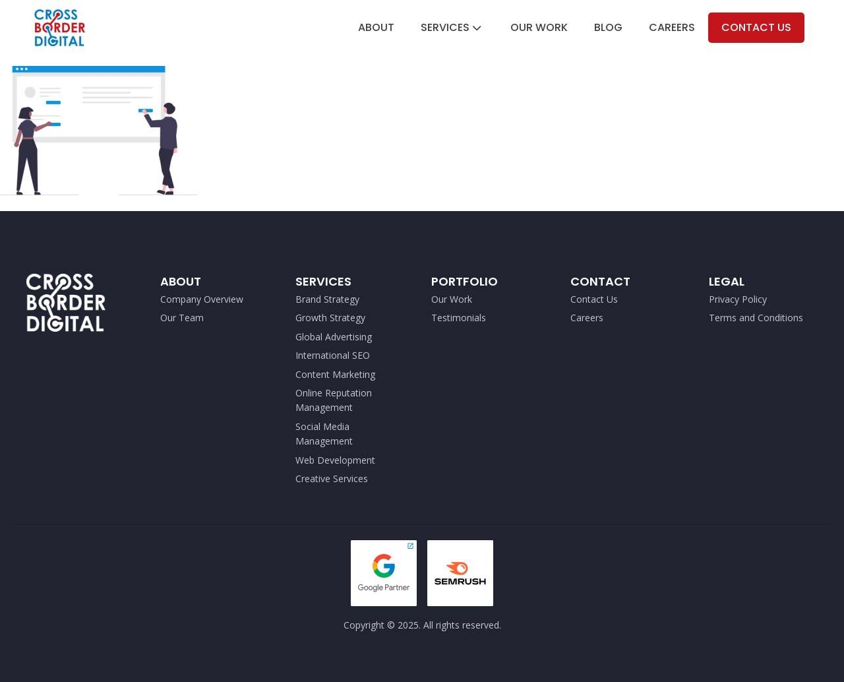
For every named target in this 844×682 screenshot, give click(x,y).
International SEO (332, 355)
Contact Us (756, 27)
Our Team (182, 317)
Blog (608, 27)
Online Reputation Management (333, 400)
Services (452, 27)
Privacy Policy (738, 299)
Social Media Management (325, 433)
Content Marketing (335, 374)
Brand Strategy (327, 299)
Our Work (539, 27)
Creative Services (331, 478)
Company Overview (201, 299)
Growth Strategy (330, 317)
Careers (672, 27)
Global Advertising (333, 336)
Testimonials (458, 317)
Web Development (335, 460)
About (376, 27)
